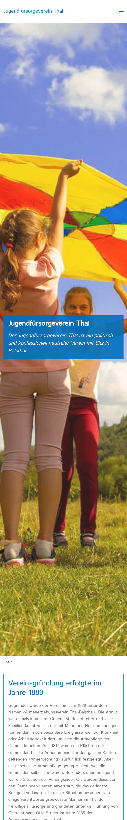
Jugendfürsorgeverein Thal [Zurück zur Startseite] (33, 11)
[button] (121, 11)
